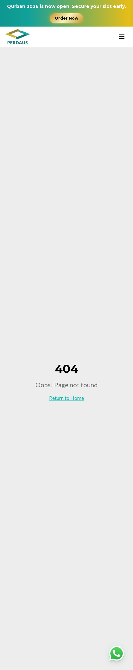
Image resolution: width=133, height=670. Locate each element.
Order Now (66, 18)
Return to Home (66, 398)
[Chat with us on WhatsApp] (116, 653)
